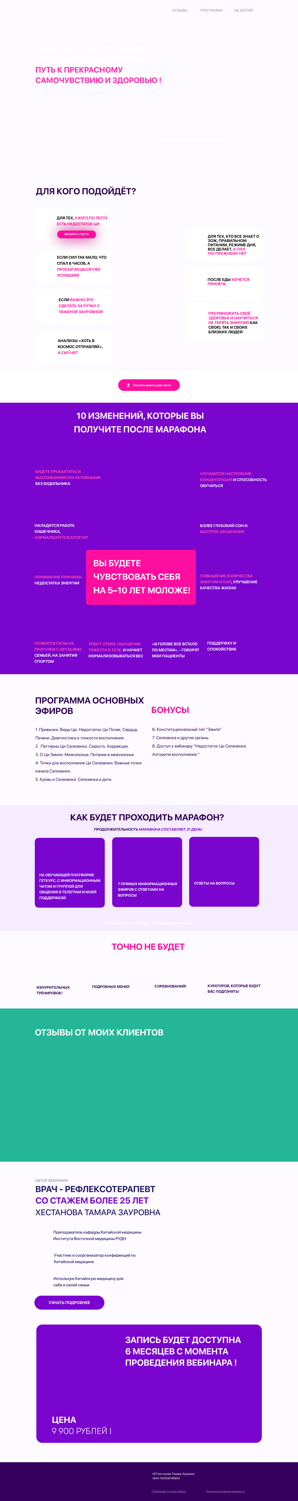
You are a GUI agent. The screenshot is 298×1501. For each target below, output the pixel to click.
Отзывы (180, 10)
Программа (211, 10)
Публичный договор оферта (169, 1491)
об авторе (243, 10)
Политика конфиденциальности (225, 1491)
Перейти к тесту (76, 234)
